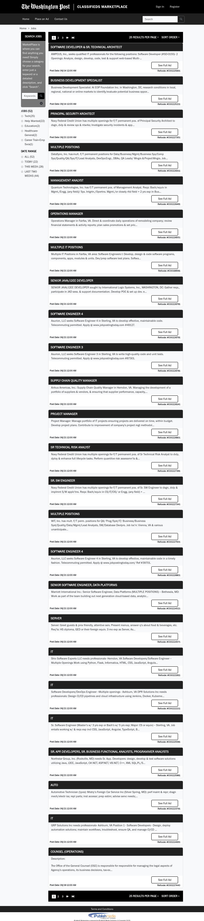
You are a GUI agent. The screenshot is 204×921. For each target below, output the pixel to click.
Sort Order (169, 37)
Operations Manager (67, 214)
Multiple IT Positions (67, 247)
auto (54, 785)
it (52, 651)
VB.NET (114, 763)
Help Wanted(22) (35, 121)
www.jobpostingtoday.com (108, 325)
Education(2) (32, 126)
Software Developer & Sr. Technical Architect (86, 47)
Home (25, 19)
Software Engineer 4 (67, 314)
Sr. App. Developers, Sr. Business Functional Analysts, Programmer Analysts (110, 751)
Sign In (160, 6)
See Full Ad (164, 65)
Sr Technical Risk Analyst (70, 447)
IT (52, 685)
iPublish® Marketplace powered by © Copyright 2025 (102, 915)
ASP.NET (103, 763)
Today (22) (31, 161)
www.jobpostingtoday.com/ (119, 562)
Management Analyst (67, 180)
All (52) (29, 156)
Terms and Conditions (102, 909)
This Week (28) (34, 166)
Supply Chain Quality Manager (74, 380)
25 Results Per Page (143, 37)
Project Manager (64, 414)
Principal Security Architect (73, 114)
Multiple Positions (65, 147)
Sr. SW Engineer (63, 480)
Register (174, 6)
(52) (26, 111)
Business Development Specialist (76, 80)
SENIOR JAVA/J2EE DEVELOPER (72, 280)
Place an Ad (42, 19)
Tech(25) (30, 116)
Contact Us (60, 19)
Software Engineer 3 (67, 347)
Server (56, 618)
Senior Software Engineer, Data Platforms (84, 585)
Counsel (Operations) (67, 851)
